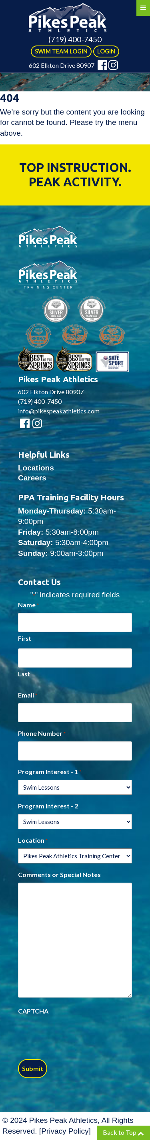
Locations (36, 468)
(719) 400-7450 (75, 39)
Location (33, 840)
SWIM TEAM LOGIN (61, 51)
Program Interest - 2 (48, 806)
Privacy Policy (64, 1131)
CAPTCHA (33, 1011)
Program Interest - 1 (49, 772)
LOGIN (106, 51)
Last (24, 674)
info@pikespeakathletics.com (59, 411)
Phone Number (42, 733)
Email (27, 695)
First (24, 638)
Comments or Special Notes (59, 874)
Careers (32, 478)
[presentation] (79, 1034)
